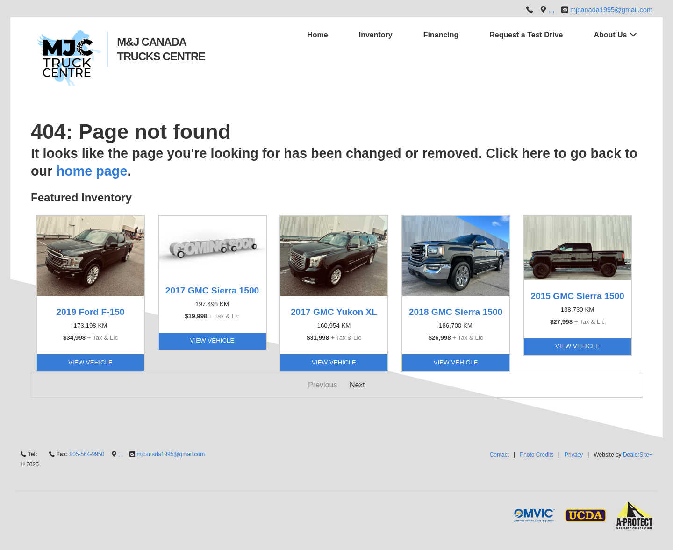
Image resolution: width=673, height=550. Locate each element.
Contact (499, 454)
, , (552, 10)
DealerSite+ (637, 454)
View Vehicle (90, 362)
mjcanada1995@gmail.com (611, 10)
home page (91, 171)
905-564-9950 (86, 454)
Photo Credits (537, 454)
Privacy (574, 454)
